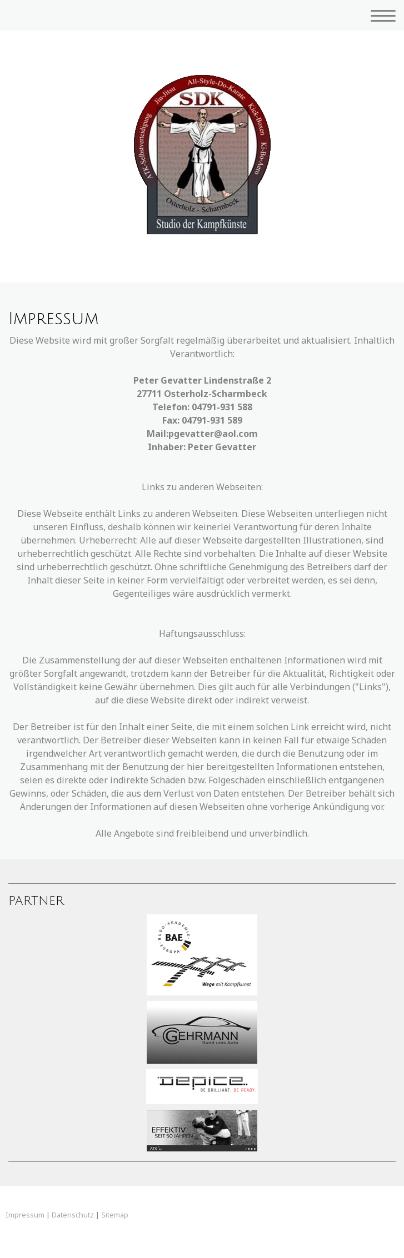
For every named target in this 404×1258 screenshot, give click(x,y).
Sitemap (114, 1215)
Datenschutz (73, 1215)
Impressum (25, 1215)
